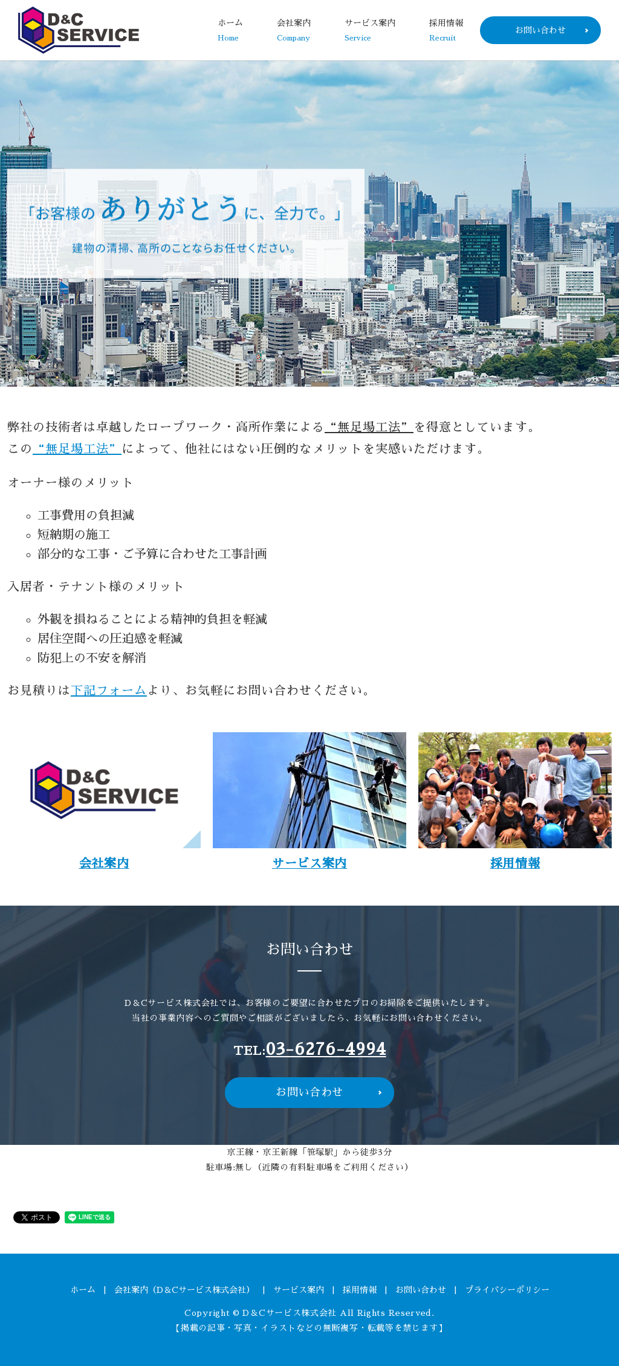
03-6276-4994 (326, 1049)
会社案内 (294, 31)
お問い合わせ (540, 30)
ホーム (230, 31)
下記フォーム (109, 691)
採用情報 (446, 31)
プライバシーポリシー (507, 1290)
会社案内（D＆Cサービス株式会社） (184, 1290)
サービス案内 (370, 31)
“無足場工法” (77, 449)
